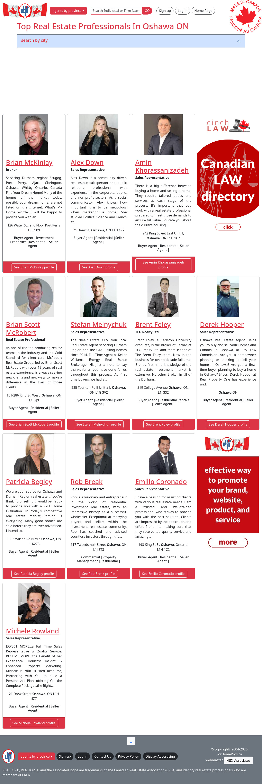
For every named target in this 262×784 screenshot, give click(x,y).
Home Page (203, 10)
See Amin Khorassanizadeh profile (163, 264)
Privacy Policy (128, 756)
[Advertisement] (131, 81)
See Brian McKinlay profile (34, 267)
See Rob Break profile (98, 573)
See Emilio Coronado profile (163, 573)
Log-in (182, 10)
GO (147, 10)
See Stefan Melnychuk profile (98, 424)
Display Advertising (160, 756)
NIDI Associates (238, 760)
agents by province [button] (67, 10)
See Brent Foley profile (163, 424)
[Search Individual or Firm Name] (116, 11)
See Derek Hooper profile (228, 424)
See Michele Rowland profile (34, 723)
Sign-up (165, 10)
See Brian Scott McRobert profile (34, 424)
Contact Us (102, 756)
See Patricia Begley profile (34, 573)
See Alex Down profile (98, 267)
